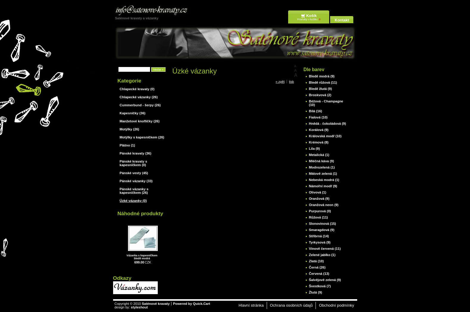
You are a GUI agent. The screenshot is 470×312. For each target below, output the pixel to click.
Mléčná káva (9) (321, 161)
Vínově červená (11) (325, 248)
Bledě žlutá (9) (320, 89)
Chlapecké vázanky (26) (139, 97)
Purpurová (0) (320, 211)
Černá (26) (317, 267)
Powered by (191, 303)
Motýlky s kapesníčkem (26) (142, 137)
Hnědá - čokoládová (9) (327, 123)
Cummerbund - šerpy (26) (140, 105)
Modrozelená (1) (322, 167)
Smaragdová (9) (321, 230)
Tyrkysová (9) (320, 242)
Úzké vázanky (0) (133, 200)
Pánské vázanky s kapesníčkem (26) (134, 190)
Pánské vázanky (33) (136, 181)
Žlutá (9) (315, 292)
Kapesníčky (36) (133, 113)
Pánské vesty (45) (134, 173)
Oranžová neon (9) (323, 205)
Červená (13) (319, 273)
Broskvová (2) (320, 95)
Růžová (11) (318, 217)
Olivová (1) (317, 192)
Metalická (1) (319, 155)
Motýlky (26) (129, 129)
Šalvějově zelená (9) (325, 280)
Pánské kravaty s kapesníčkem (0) (133, 163)
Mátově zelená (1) (323, 173)
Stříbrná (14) (319, 236)
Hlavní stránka (250, 305)
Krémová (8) (319, 142)
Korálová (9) (319, 130)
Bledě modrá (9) (322, 76)
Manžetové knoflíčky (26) (140, 121)
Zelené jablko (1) (322, 255)
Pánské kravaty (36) (135, 153)
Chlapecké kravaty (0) (137, 89)
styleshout (139, 307)
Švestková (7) (320, 286)
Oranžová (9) (319, 198)
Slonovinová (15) (322, 223)
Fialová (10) (318, 117)
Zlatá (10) (316, 261)
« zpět (280, 81)
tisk (291, 81)
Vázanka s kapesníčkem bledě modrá (142, 257)
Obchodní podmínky (336, 305)
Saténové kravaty (156, 303)
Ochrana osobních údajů (291, 305)
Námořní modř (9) (323, 186)
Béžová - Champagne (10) (326, 103)
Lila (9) (314, 148)
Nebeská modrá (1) (324, 180)
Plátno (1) (127, 145)
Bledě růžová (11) (323, 82)
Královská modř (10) (325, 136)
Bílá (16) (315, 111)
